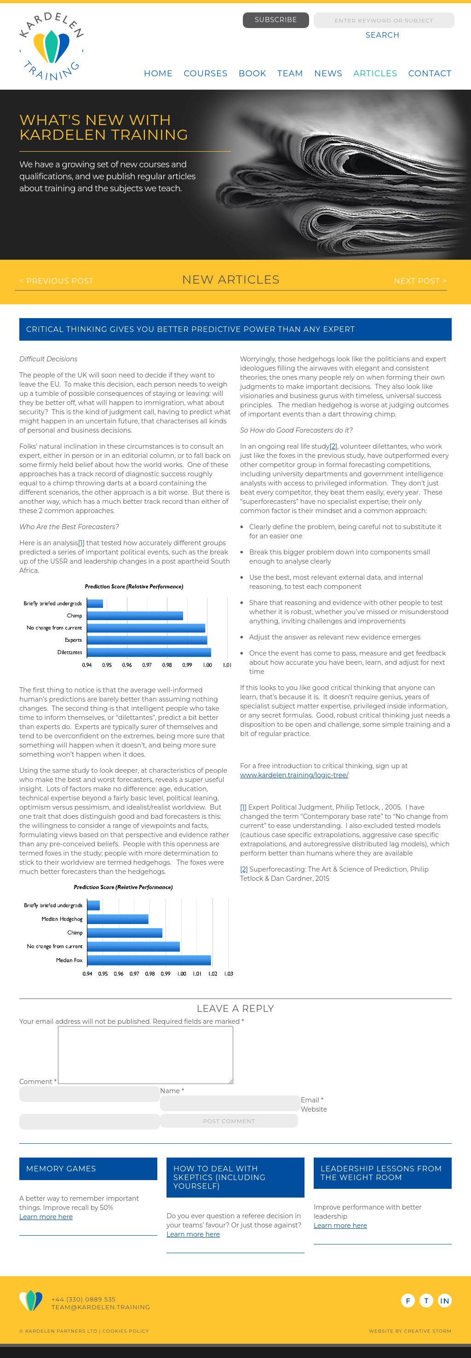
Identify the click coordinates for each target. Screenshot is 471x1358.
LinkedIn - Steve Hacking (445, 1311)
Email (312, 1111)
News (328, 73)
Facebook (408, 1311)
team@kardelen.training (101, 1318)
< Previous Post (56, 281)
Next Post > (420, 281)
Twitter (426, 1311)
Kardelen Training (51, 46)
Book (253, 73)
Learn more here (46, 1228)
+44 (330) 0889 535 (84, 1310)
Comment (38, 1093)
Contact (430, 73)
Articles (375, 73)
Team (290, 73)
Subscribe (276, 20)
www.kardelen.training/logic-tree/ (294, 775)
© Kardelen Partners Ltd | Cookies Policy (84, 1342)
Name (172, 1102)
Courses (206, 73)
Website (314, 1120)
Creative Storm (428, 1342)
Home (158, 73)
